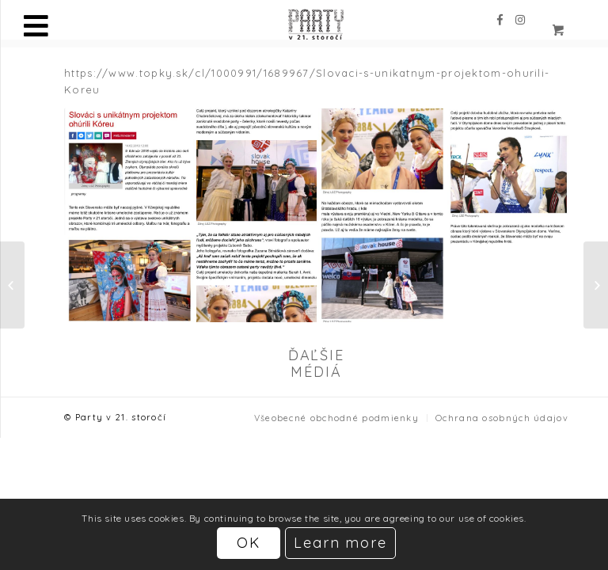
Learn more (341, 543)
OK (248, 543)
